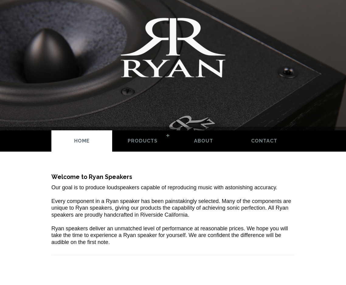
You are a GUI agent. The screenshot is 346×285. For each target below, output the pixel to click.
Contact (264, 141)
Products (142, 141)
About (203, 141)
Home (82, 141)
